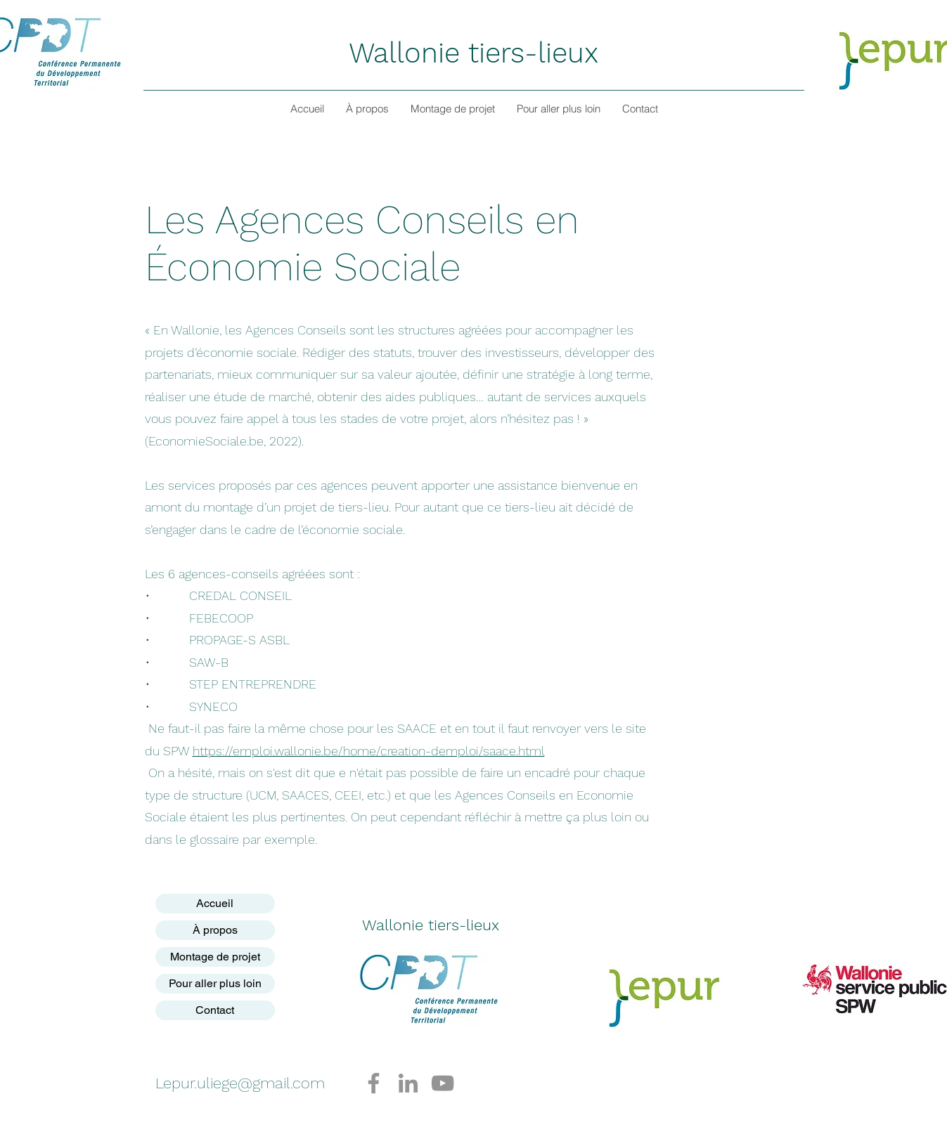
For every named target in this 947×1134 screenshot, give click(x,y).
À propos (215, 930)
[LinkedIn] (408, 1083)
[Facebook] (373, 1083)
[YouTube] (442, 1083)
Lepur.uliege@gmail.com (240, 1083)
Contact (214, 1010)
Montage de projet (215, 956)
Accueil (214, 903)
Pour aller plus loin (215, 983)
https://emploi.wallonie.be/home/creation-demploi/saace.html (369, 750)
